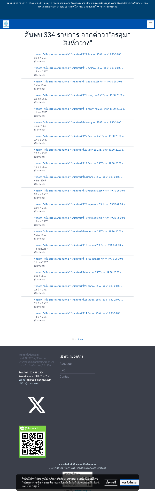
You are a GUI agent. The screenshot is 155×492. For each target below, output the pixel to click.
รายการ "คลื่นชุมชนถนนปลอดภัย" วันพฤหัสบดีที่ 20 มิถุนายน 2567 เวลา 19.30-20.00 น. (79, 149)
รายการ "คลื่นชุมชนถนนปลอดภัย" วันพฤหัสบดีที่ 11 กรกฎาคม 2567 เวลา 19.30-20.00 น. (79, 108)
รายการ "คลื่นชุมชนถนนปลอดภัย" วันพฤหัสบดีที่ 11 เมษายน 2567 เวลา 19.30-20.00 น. (78, 258)
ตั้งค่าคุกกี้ (111, 482)
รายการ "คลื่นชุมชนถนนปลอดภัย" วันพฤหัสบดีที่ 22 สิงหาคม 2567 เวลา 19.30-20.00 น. (79, 54)
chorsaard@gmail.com (39, 379)
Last (80, 339)
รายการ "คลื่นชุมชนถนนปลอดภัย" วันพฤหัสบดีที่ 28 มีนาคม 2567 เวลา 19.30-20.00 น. (78, 286)
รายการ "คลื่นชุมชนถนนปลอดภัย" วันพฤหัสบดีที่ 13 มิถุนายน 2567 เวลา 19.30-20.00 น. (79, 163)
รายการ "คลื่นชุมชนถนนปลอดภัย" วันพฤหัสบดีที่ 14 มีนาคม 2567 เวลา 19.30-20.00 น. (78, 313)
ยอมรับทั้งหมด (129, 482)
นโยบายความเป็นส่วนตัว (88, 482)
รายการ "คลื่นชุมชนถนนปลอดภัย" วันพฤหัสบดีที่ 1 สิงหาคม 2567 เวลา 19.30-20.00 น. (78, 81)
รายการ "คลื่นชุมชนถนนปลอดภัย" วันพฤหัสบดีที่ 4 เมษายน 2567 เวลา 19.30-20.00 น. (78, 272)
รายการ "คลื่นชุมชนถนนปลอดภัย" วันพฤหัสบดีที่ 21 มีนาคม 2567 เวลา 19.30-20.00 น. (78, 299)
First (74, 339)
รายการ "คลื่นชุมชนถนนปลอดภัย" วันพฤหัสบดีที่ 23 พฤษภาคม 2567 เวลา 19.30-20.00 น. (80, 204)
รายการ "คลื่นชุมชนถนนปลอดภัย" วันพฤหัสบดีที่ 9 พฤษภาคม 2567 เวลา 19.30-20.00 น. (79, 231)
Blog (63, 370)
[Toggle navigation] (150, 24)
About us (66, 363)
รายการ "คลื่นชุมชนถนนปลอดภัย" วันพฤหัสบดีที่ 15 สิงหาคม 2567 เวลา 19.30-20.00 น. (79, 68)
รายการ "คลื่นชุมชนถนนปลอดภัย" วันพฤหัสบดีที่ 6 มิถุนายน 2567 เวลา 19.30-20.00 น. (78, 177)
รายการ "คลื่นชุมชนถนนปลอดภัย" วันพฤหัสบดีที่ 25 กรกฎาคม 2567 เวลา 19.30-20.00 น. (79, 95)
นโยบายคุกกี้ (33, 486)
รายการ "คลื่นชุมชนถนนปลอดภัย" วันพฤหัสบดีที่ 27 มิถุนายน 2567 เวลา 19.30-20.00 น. (79, 136)
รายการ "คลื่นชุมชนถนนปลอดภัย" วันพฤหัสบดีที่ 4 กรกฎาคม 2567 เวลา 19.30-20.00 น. (79, 122)
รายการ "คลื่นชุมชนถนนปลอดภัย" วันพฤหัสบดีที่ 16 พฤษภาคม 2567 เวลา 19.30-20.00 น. (80, 218)
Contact (65, 376)
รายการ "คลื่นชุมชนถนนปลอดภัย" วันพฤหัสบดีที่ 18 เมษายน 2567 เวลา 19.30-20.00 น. (78, 245)
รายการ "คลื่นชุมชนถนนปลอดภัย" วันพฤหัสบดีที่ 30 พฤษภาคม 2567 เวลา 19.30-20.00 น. (80, 190)
